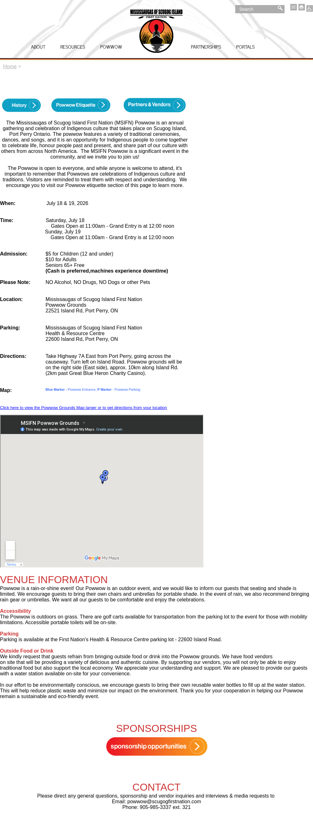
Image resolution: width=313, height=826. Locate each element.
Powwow (111, 46)
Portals (245, 46)
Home (10, 66)
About (38, 46)
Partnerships (206, 46)
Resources (72, 46)
